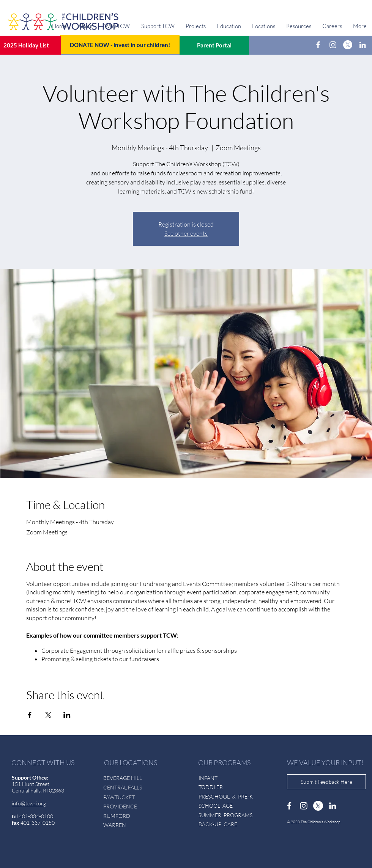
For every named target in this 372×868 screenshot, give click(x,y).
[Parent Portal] (214, 45)
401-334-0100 (36, 816)
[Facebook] (318, 44)
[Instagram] (332, 44)
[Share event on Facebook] (29, 715)
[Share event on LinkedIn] (67, 715)
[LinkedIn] (362, 44)
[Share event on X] (48, 715)
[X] (347, 44)
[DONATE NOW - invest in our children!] (120, 44)
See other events (186, 233)
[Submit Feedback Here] (326, 781)
